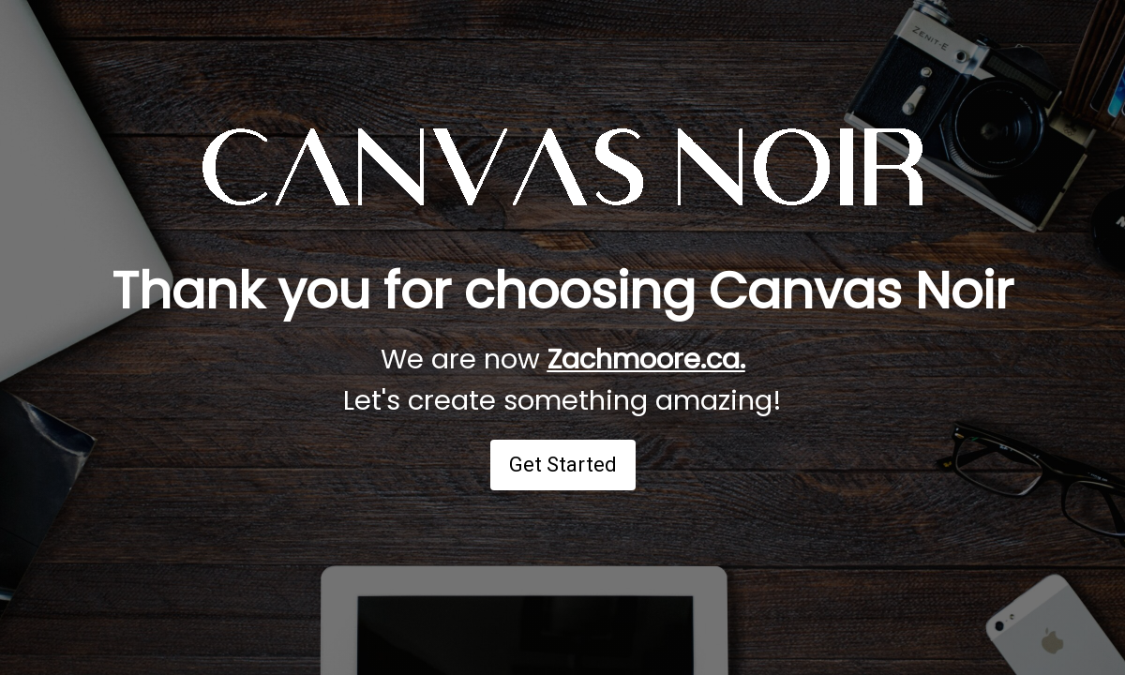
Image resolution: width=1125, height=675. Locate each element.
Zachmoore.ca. (646, 359)
